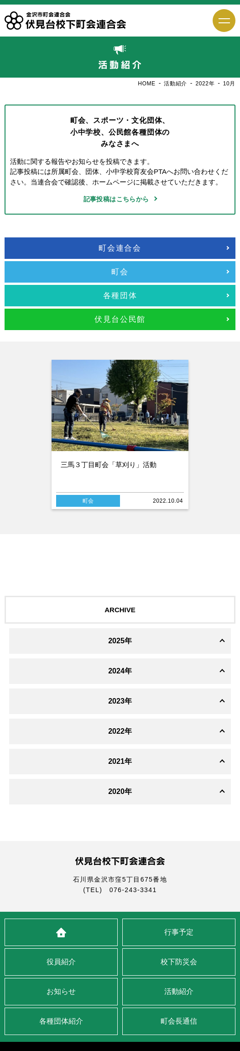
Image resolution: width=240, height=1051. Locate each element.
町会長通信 (179, 1021)
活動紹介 (178, 991)
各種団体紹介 (61, 1021)
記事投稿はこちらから (116, 199)
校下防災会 (179, 962)
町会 (119, 272)
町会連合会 (120, 248)
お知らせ (61, 991)
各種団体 (120, 295)
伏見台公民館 (120, 319)
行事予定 (178, 932)
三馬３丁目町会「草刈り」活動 (109, 464)
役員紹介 (61, 962)
